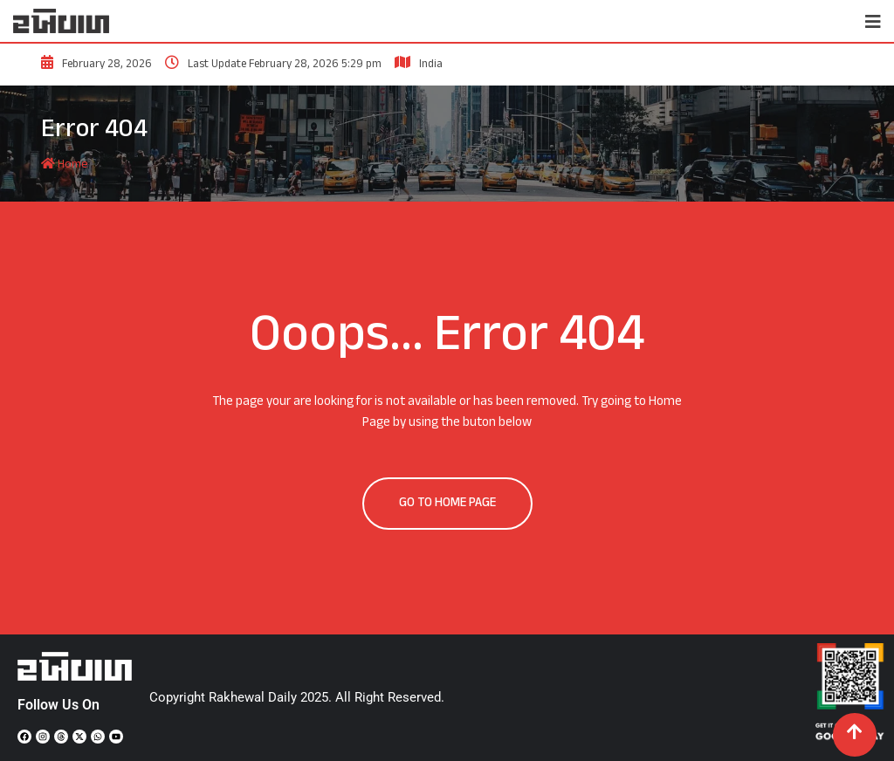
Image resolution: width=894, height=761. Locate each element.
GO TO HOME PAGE (447, 503)
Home (64, 164)
